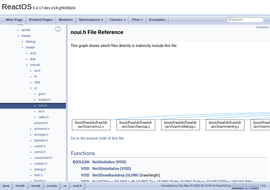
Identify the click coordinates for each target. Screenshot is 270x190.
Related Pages (40, 20)
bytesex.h (41, 140)
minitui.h (44, 100)
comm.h (40, 152)
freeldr (26, 36)
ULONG (133, 175)
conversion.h (43, 158)
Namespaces (91, 20)
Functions (262, 27)
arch (33, 53)
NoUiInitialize (103, 162)
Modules (66, 20)
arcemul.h (41, 123)
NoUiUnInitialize (105, 169)
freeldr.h (40, 181)
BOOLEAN (81, 162)
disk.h (38, 175)
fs (35, 76)
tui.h (41, 111)
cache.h (39, 146)
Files (137, 20)
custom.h (40, 163)
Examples (157, 20)
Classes (117, 20)
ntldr (37, 82)
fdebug (31, 42)
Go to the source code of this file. (98, 138)
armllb (26, 30)
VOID (121, 162)
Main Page (14, 20)
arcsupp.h (41, 134)
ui (35, 88)
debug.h (40, 169)
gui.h (41, 94)
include (35, 65)
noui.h (42, 105)
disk (33, 59)
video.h (43, 117)
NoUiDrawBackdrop (108, 175)
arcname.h (41, 129)
